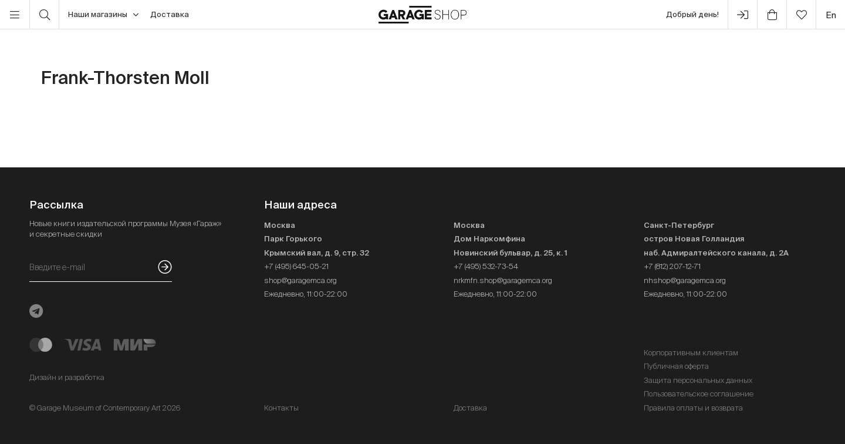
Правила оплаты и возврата (693, 407)
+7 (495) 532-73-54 (486, 266)
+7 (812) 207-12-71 (672, 266)
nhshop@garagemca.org (685, 280)
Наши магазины (103, 14)
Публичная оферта (676, 366)
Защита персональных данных (698, 380)
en (831, 15)
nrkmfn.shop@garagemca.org (503, 280)
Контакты (281, 407)
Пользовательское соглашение (698, 393)
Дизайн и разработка (66, 377)
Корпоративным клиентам (691, 352)
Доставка (169, 14)
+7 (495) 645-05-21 (296, 266)
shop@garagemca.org (300, 280)
